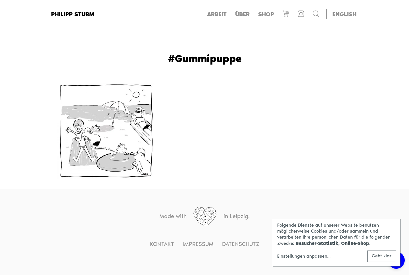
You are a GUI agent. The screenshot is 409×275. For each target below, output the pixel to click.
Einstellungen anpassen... (304, 256)
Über (242, 14)
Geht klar (381, 256)
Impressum (198, 244)
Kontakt (162, 244)
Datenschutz (240, 244)
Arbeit (217, 14)
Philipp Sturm (72, 14)
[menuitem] (344, 14)
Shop (266, 14)
